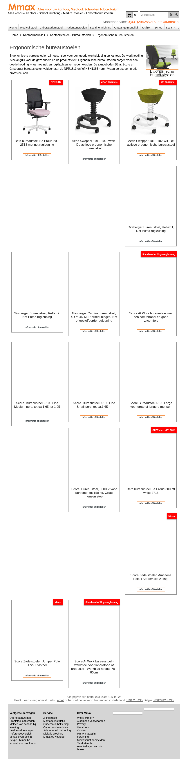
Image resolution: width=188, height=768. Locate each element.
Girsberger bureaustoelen (26, 68)
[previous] (175, 27)
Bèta (118, 64)
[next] (178, 27)
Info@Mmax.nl (168, 22)
